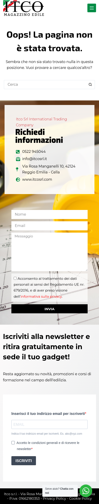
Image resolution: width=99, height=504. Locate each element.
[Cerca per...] (45, 84)
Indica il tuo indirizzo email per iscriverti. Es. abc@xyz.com (46, 433)
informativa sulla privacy (41, 296)
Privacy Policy (54, 498)
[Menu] (91, 8)
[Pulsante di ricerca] (90, 84)
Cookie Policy (80, 498)
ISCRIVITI (23, 461)
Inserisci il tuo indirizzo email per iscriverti (48, 414)
